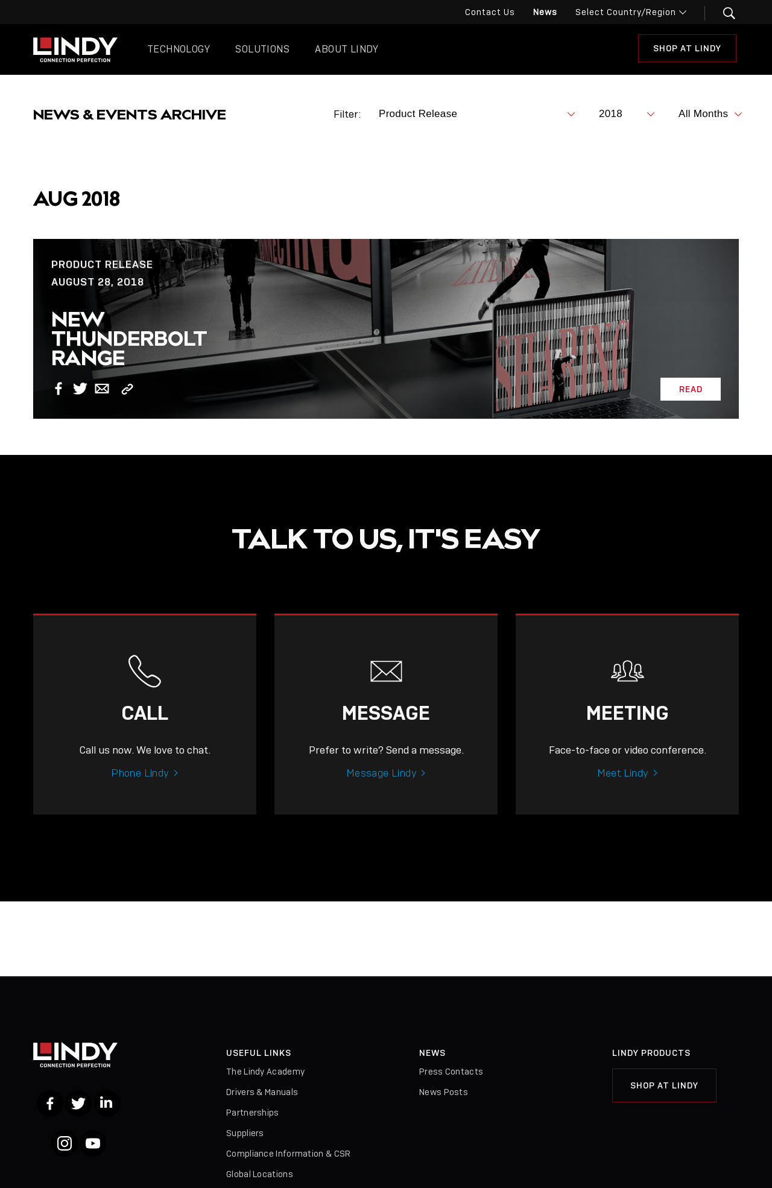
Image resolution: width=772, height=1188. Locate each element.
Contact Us (490, 12)
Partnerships (252, 1112)
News (545, 12)
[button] (721, 13)
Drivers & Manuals (262, 1092)
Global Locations (259, 1174)
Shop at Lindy (687, 48)
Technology (178, 49)
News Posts (443, 1092)
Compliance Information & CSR (288, 1153)
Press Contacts (451, 1071)
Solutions (262, 49)
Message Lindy (381, 786)
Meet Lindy (623, 786)
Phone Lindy (140, 786)
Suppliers (245, 1133)
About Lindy (346, 49)
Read (691, 389)
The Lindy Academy (265, 1071)
